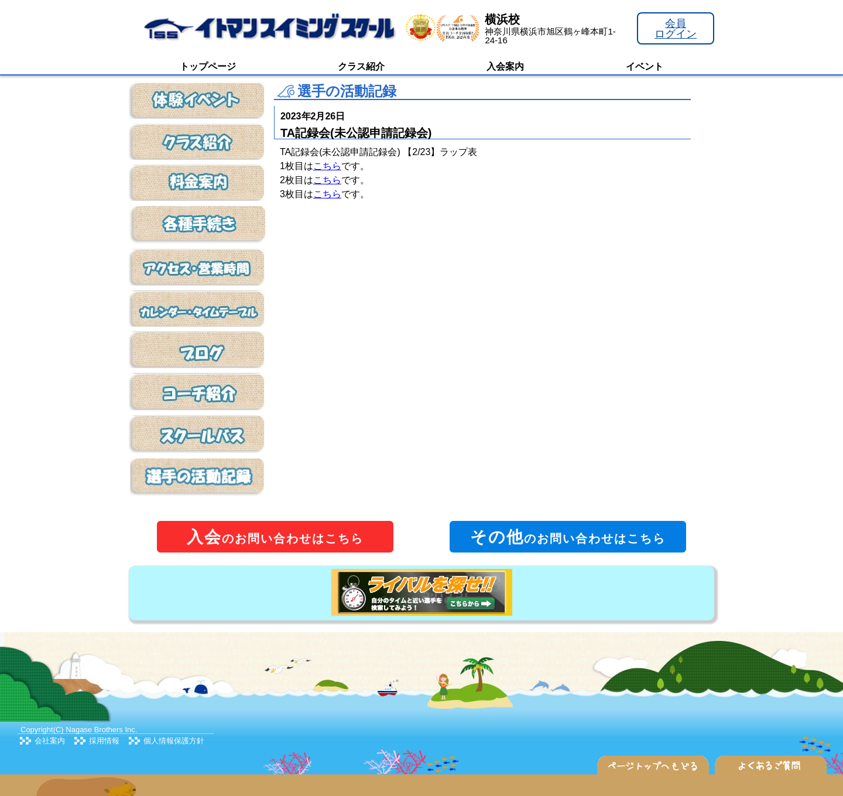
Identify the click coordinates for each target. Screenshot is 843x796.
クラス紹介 (361, 66)
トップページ (208, 66)
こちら (327, 166)
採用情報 (104, 740)
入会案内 (505, 66)
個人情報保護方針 (173, 740)
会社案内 (50, 740)
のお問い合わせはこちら (275, 537)
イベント (644, 66)
